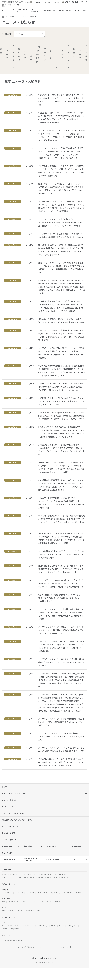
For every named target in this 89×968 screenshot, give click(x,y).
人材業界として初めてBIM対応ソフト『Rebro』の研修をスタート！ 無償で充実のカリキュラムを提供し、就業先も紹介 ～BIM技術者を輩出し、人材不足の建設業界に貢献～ (61, 353)
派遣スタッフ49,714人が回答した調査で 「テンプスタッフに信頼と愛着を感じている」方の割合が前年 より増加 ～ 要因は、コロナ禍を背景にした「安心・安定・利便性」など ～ (61, 188)
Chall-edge (57, 893)
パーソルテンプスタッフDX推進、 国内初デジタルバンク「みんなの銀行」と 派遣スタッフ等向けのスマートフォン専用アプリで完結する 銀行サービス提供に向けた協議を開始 (61, 646)
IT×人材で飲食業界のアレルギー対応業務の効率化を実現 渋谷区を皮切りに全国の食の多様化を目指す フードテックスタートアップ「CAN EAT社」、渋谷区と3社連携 (61, 520)
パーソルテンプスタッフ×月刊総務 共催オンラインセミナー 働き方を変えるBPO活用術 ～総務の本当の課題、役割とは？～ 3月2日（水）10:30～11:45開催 (60, 222)
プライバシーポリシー (46, 947)
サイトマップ (7, 853)
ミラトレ (21, 910)
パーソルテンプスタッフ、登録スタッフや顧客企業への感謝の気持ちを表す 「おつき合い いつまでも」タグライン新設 (61, 662)
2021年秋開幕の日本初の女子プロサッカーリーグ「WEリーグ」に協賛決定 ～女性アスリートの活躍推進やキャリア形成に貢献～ (61, 554)
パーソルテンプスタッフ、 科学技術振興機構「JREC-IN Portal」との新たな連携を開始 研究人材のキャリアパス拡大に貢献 (61, 722)
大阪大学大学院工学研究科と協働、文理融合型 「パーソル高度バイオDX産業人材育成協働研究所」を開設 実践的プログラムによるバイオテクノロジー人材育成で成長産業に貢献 (61, 503)
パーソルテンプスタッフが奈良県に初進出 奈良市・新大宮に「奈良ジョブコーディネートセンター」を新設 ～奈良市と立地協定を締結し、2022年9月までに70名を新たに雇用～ (61, 335)
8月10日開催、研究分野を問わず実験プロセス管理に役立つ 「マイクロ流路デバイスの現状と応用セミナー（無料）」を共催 (61, 597)
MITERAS (54, 926)
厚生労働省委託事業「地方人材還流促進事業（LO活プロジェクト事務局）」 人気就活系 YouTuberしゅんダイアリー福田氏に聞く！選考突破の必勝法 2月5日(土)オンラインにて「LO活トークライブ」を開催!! (61, 306)
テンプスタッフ (7, 893)
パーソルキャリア (29, 877)
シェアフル (12, 910)
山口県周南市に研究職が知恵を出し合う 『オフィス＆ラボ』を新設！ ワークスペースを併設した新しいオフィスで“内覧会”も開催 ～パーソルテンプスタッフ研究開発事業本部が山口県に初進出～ (60, 485)
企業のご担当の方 (52, 859)
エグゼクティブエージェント (17, 902)
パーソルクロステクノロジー (11, 877)
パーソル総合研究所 (67, 877)
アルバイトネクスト (9, 940)
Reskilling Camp (72, 926)
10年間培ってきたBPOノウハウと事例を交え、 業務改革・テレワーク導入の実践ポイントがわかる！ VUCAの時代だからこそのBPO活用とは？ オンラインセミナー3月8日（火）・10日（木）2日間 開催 (61, 206)
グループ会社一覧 (75, 846)
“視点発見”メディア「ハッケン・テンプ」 (17, 820)
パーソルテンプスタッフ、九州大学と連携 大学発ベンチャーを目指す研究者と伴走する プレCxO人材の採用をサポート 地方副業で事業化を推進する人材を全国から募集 (60, 614)
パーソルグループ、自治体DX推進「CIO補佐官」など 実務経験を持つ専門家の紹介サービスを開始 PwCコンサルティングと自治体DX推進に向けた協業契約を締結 (60, 583)
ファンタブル (30, 893)
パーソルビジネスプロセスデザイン (53, 874)
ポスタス (62, 926)
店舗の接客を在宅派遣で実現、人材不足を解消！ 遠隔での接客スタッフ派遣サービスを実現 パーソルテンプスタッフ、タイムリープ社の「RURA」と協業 (60, 568)
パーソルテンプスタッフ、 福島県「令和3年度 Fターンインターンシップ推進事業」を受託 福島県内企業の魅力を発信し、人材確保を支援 (61, 630)
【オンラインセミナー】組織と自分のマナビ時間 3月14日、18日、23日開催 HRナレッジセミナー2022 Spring (61, 235)
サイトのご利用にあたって (26, 947)
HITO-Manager (44, 926)
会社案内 (38, 2)
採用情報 (46, 2)
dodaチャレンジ (47, 902)
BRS (30, 902)
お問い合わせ (51, 846)
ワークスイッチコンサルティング (25, 926)
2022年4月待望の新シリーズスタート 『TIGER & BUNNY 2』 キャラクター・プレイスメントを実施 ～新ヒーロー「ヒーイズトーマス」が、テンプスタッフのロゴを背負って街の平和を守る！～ (61, 135)
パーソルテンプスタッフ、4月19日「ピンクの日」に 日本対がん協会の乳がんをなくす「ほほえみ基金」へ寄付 (61, 749)
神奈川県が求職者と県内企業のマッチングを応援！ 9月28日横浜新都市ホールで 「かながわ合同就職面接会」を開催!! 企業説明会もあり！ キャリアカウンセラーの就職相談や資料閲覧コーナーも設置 (61, 538)
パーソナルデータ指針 (64, 947)
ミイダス (37, 902)
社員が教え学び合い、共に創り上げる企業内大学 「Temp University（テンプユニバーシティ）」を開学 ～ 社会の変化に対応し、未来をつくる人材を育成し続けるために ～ (61, 100)
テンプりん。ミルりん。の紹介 (13, 813)
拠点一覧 (56, 2)
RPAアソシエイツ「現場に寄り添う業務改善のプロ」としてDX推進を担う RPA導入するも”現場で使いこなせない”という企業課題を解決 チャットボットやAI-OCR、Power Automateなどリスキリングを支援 (61, 432)
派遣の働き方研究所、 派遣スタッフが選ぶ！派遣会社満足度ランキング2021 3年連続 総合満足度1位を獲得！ (61, 321)
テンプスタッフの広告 (10, 826)
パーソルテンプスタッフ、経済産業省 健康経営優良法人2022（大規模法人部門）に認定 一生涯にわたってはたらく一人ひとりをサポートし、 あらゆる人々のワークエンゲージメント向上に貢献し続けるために (61, 153)
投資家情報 (28, 846)
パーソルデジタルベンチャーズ (48, 877)
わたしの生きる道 (8, 833)
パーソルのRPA (7, 926)
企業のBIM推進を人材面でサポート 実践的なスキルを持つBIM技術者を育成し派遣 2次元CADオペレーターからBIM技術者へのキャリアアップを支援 (61, 762)
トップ (4, 11)
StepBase (17, 929)
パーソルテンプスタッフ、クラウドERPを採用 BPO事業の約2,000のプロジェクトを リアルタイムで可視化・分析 (61, 736)
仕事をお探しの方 (8, 859)
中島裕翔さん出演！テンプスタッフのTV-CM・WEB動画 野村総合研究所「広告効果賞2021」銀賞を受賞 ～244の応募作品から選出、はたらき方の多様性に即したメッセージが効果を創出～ (61, 117)
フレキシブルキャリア (44, 893)
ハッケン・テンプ (81, 11)
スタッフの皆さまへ (48, 11)
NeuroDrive (30, 910)
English (27, 2)
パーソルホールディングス (11, 874)
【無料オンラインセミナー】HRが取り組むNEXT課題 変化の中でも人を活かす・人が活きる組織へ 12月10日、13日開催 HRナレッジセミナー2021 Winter (60, 386)
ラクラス (20, 940)
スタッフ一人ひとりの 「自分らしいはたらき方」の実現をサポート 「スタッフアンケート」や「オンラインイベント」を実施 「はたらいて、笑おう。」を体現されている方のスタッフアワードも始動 (61, 467)
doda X (57, 902)
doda (4, 902)
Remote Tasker (7, 929)
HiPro (38, 910)
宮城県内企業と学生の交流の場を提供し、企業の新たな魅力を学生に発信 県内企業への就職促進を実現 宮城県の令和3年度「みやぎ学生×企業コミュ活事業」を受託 (61, 415)
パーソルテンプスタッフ (30, 874)
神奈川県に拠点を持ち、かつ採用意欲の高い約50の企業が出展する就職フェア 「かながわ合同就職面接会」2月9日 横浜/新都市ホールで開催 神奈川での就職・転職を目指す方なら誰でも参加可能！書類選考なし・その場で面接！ (61, 287)
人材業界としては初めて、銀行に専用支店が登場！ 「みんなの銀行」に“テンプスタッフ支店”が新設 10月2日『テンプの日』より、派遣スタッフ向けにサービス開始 (61, 449)
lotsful (4, 910)
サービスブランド (65, 11)
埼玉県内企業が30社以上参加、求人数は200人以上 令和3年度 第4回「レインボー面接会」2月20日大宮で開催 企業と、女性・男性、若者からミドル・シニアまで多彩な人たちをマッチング (60, 249)
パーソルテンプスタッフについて (18, 11)
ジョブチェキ (19, 893)
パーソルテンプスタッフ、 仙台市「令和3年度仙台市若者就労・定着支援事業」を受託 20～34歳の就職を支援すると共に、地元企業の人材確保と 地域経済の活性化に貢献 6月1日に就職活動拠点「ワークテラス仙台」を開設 (61, 680)
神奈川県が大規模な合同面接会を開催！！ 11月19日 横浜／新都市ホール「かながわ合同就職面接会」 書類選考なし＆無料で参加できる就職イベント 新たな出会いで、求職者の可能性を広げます (61, 370)
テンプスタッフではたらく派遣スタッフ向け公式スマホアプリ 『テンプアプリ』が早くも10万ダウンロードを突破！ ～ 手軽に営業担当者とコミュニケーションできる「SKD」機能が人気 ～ (61, 171)
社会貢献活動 (7, 846)
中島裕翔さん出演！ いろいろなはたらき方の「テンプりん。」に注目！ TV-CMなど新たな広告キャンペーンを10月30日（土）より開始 (61, 401)
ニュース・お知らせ (34, 11)
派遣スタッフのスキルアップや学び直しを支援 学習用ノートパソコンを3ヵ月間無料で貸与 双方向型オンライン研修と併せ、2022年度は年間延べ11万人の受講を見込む (61, 267)
